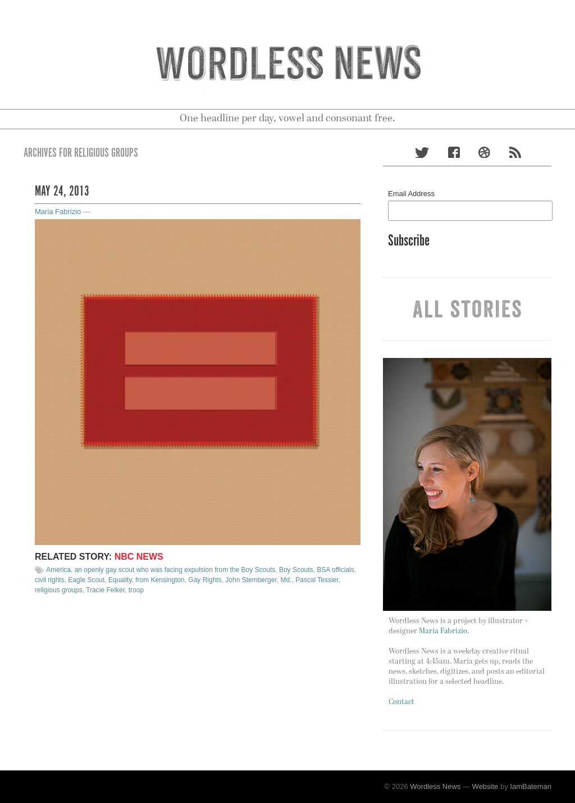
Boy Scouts (296, 570)
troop (136, 590)
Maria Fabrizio (58, 211)
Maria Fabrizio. (444, 631)
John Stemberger (250, 580)
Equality (120, 580)
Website (485, 786)
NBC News (139, 556)
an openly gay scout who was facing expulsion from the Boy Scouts (175, 570)
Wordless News (435, 786)
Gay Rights (204, 580)
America (58, 570)
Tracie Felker (105, 590)
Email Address (411, 193)
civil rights (50, 580)
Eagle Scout (86, 580)
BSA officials (335, 570)
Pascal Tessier (316, 580)
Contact (401, 702)
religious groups (59, 590)
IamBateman (530, 786)
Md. (285, 580)
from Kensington (159, 580)
